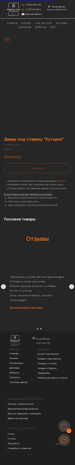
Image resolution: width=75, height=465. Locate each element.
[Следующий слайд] (71, 286)
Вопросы (14, 372)
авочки (27, 448)
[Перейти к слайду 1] (34, 328)
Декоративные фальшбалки (23, 408)
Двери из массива (18, 418)
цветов (61, 181)
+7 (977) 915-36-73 (33, 9)
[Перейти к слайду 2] (37, 328)
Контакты (15, 377)
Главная (14, 353)
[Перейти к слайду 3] (40, 328)
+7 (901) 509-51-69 (33, 5)
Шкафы (42, 368)
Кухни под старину (48, 353)
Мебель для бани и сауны (52, 377)
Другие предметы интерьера (24, 413)
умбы (53, 363)
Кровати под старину (49, 358)
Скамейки (14, 448)
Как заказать (16, 363)
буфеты (52, 368)
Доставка (14, 367)
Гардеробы (44, 373)
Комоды (42, 363)
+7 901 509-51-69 (43, 342)
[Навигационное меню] (7, 40)
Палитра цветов (18, 382)
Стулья (12, 438)
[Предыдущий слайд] (3, 286)
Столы (11, 433)
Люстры (12, 404)
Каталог (14, 358)
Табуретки (13, 443)
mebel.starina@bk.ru (33, 14)
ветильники (27, 404)
